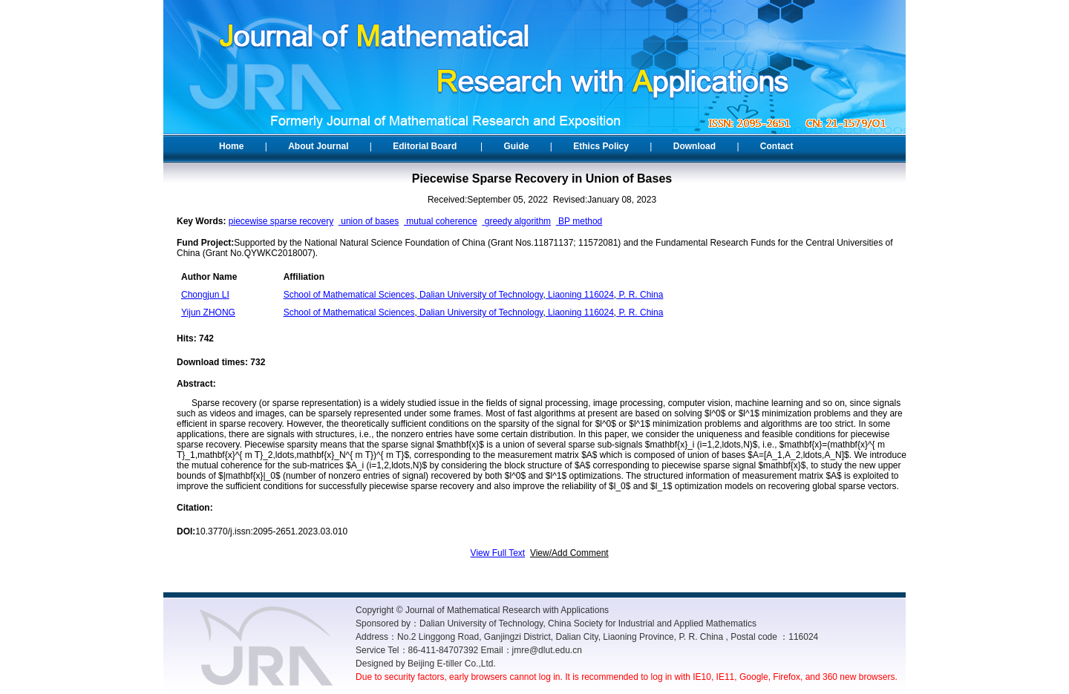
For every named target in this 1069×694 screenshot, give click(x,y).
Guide (516, 146)
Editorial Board (425, 146)
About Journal (318, 146)
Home (231, 146)
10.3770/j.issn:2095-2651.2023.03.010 (271, 531)
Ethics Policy (601, 146)
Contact (777, 146)
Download (694, 146)
